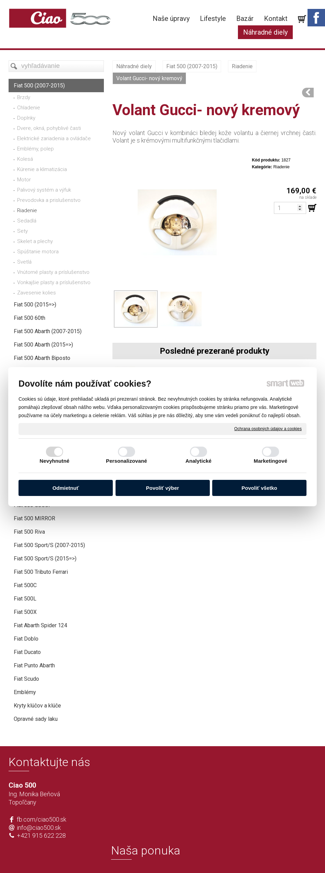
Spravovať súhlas (264, 856)
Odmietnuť (65, 488)
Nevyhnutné (55, 461)
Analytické (198, 461)
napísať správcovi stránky (143, 856)
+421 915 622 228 (41, 835)
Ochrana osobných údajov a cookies (268, 428)
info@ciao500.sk (39, 827)
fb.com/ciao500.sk (41, 819)
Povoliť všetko (259, 488)
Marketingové (270, 461)
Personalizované (126, 461)
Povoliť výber (162, 488)
